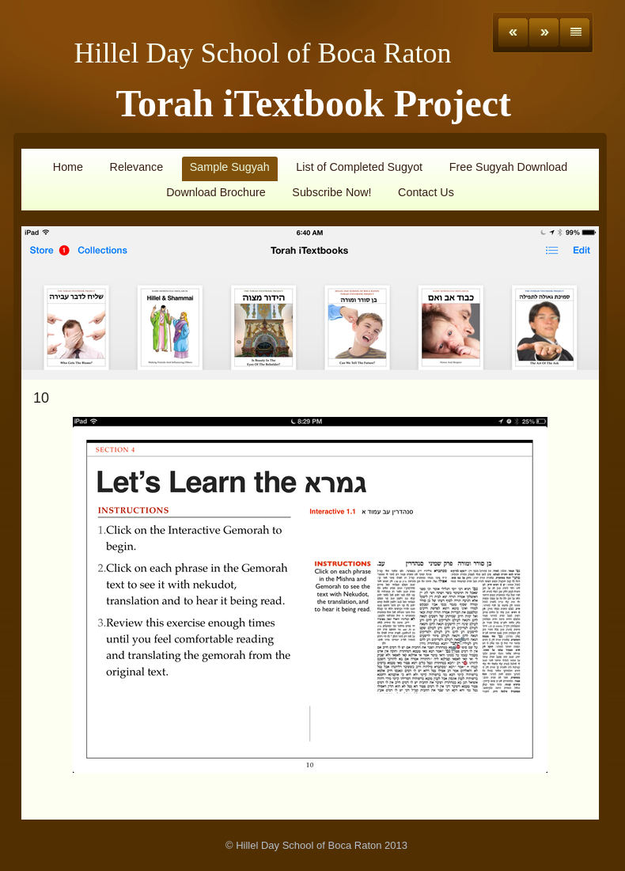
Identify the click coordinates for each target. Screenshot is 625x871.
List (574, 32)
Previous (513, 32)
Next (544, 32)
